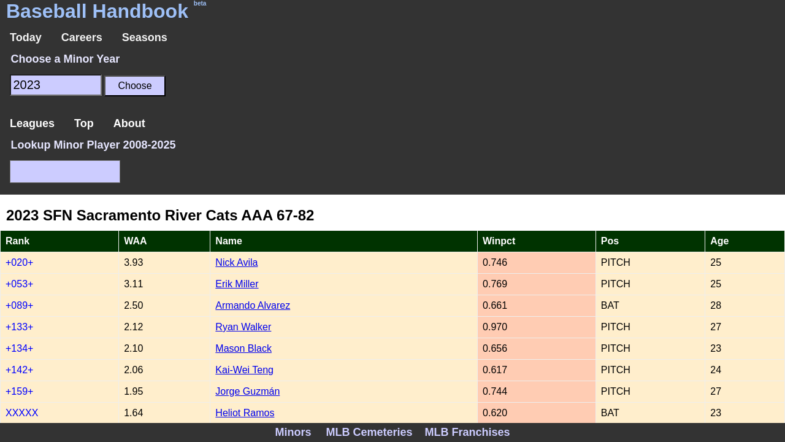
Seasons (144, 37)
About (129, 123)
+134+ (19, 348)
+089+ (19, 305)
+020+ (19, 262)
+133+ (19, 327)
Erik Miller (236, 284)
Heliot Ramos (244, 413)
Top (84, 123)
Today (26, 37)
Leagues (32, 123)
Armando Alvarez (252, 305)
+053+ (19, 284)
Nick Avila (236, 262)
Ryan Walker (243, 327)
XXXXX (22, 413)
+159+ (19, 391)
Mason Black (243, 348)
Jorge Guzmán (247, 391)
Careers (81, 37)
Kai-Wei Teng (244, 370)
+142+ (19, 370)
